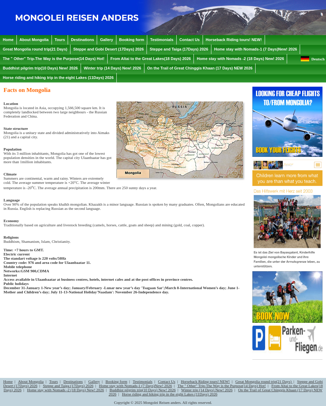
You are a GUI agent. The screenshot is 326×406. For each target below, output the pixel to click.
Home (8, 381)
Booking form (116, 381)
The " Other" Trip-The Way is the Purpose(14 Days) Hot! (221, 386)
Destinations (73, 381)
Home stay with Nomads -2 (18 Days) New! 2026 (65, 390)
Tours (53, 381)
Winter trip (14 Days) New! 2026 (207, 390)
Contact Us (166, 381)
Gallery (94, 381)
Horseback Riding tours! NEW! (205, 381)
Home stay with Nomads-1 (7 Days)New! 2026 (135, 386)
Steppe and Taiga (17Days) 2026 (68, 386)
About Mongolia (30, 381)
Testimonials (142, 381)
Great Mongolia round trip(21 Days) (263, 381)
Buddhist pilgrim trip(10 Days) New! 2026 (143, 390)
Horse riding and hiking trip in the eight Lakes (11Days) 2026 (169, 394)
